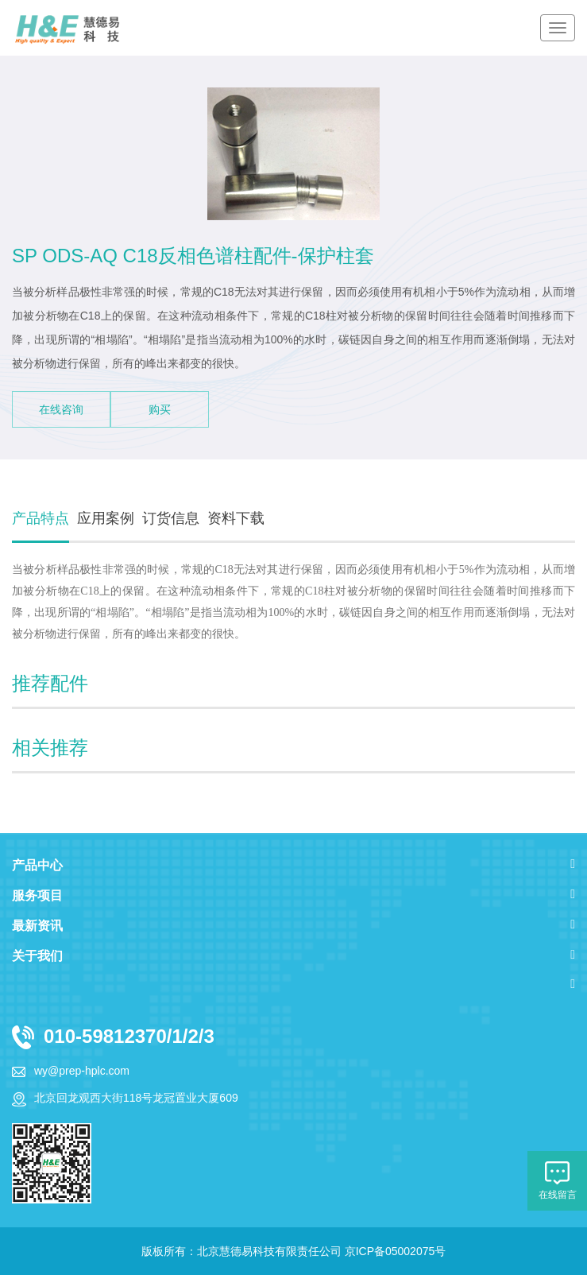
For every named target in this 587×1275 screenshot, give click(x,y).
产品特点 (40, 518)
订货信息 (170, 518)
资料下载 (236, 518)
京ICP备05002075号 (395, 1251)
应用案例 (105, 518)
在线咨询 (61, 409)
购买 (160, 409)
